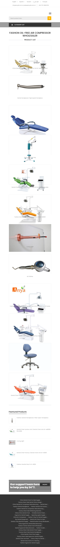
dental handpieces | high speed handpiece (30, 98)
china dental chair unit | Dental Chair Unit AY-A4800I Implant (30, 68)
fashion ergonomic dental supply (30, 543)
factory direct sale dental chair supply (30, 530)
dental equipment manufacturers (24, 528)
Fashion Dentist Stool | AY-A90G (26, 464)
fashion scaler (40, 528)
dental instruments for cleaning (30, 541)
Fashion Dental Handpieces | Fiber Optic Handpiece (32, 418)
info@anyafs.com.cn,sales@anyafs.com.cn (24, 5)
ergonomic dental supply (22, 515)
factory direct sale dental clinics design (30, 502)
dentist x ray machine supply (19, 521)
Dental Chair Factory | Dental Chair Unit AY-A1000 (32, 453)
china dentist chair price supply (30, 534)
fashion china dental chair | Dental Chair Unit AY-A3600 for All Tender (30, 306)
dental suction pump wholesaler (39, 521)
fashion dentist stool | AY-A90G (30, 365)
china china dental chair (22, 513)
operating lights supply (38, 515)
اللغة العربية (36, 2)
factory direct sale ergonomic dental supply (30, 536)
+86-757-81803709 (44, 5)
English (14, 2)
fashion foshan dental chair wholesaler (30, 526)
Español (21, 2)
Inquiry (45, 484)
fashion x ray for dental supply (37, 517)
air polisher (30, 276)
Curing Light (30, 247)
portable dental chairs (38, 513)
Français (45, 2)
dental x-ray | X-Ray (30, 157)
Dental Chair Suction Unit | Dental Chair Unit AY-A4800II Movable (33, 430)
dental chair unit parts (22, 538)
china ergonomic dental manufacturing (30, 523)
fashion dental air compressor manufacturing (30, 508)
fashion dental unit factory (39, 506)
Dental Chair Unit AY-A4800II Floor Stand (29, 336)
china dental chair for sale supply (30, 500)
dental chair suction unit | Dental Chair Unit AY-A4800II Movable (30, 187)
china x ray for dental (37, 538)
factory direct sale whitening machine (30, 511)
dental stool (43, 504)
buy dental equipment (21, 519)
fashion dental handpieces (21, 506)
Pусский (29, 2)
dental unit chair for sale (37, 519)
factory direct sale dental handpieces (30, 532)
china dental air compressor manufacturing (25, 504)
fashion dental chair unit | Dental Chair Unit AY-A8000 (30, 217)
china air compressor (19, 517)
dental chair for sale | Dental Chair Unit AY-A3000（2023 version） (30, 395)
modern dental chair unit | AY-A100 (30, 128)
